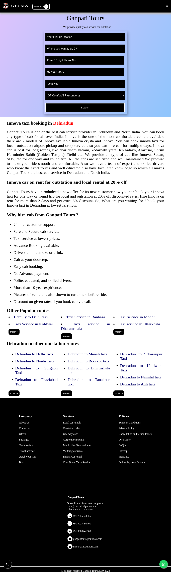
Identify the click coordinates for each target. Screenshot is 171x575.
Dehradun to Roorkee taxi (88, 361)
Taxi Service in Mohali (137, 317)
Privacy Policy (126, 428)
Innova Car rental (72, 456)
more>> (14, 332)
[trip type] (85, 84)
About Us (24, 422)
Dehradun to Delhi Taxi (34, 354)
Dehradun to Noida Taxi (34, 361)
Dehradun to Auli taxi (137, 384)
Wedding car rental (73, 451)
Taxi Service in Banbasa (85, 317)
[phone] (84, 60)
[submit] (85, 107)
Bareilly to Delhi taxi (31, 317)
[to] (85, 49)
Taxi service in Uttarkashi (139, 324)
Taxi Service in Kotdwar (33, 324)
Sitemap (123, 451)
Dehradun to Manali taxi (87, 354)
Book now (41, 6)
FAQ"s (122, 445)
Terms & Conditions (129, 422)
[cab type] (85, 95)
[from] (85, 37)
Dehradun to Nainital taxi (140, 377)
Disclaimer (124, 439)
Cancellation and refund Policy (135, 434)
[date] (84, 72)
